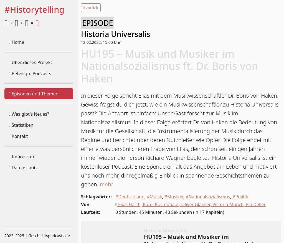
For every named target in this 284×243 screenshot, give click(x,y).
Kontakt (18, 136)
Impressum (22, 156)
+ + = (21, 23)
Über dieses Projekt (30, 62)
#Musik (154, 197)
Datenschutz (23, 167)
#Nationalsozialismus (208, 197)
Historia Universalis (115, 34)
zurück (90, 7)
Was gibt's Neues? (29, 114)
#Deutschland (129, 197)
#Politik (240, 197)
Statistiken (21, 125)
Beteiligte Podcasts (30, 73)
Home (16, 42)
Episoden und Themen (34, 94)
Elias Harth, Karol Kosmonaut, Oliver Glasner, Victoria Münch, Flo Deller (190, 204)
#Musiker (173, 197)
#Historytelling (34, 9)
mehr (106, 184)
